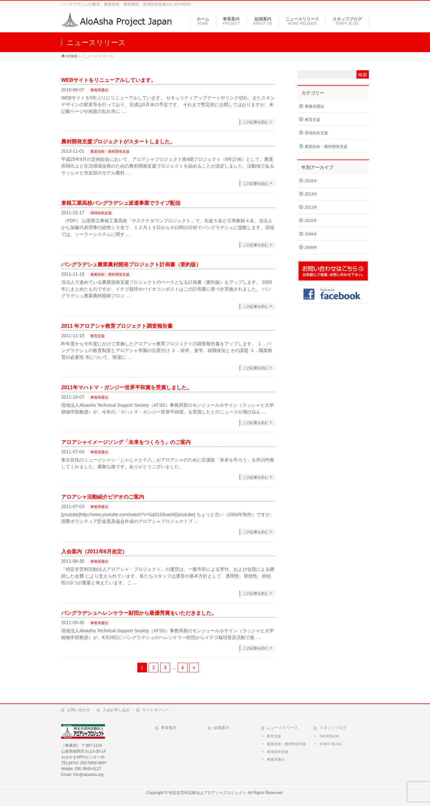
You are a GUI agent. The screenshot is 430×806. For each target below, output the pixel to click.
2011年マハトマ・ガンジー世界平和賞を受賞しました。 (126, 387)
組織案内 (221, 727)
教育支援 (97, 336)
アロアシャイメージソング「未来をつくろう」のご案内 (126, 442)
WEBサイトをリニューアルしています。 (108, 80)
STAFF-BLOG (331, 744)
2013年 (311, 194)
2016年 (311, 181)
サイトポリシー (155, 710)
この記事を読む (255, 122)
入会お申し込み (116, 710)
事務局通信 (99, 90)
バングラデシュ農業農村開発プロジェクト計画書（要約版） (131, 264)
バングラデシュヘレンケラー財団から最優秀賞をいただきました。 (139, 613)
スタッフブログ (333, 727)
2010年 (311, 220)
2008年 (311, 247)
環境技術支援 (101, 213)
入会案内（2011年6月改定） (94, 551)
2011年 (311, 207)
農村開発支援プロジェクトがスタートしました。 (118, 141)
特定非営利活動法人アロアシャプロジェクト (207, 792)
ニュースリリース (282, 727)
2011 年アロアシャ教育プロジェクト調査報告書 (117, 326)
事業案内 (168, 727)
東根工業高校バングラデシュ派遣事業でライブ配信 (120, 203)
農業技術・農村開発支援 (110, 151)
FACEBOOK (329, 736)
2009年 (311, 234)
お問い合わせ (78, 710)
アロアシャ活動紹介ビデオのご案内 (102, 497)
